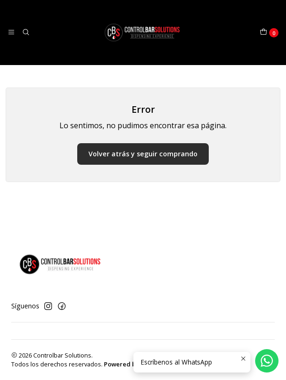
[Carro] (269, 32)
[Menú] (11, 32)
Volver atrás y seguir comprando (143, 153)
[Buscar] (25, 32)
